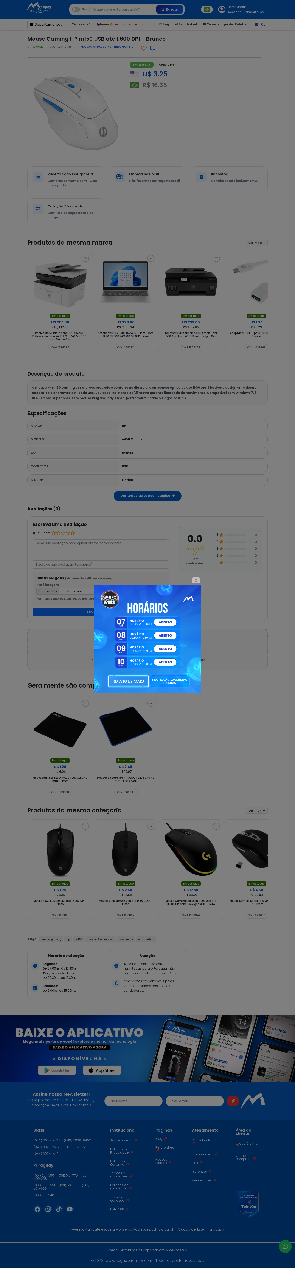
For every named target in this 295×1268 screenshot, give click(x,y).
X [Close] (196, 580)
